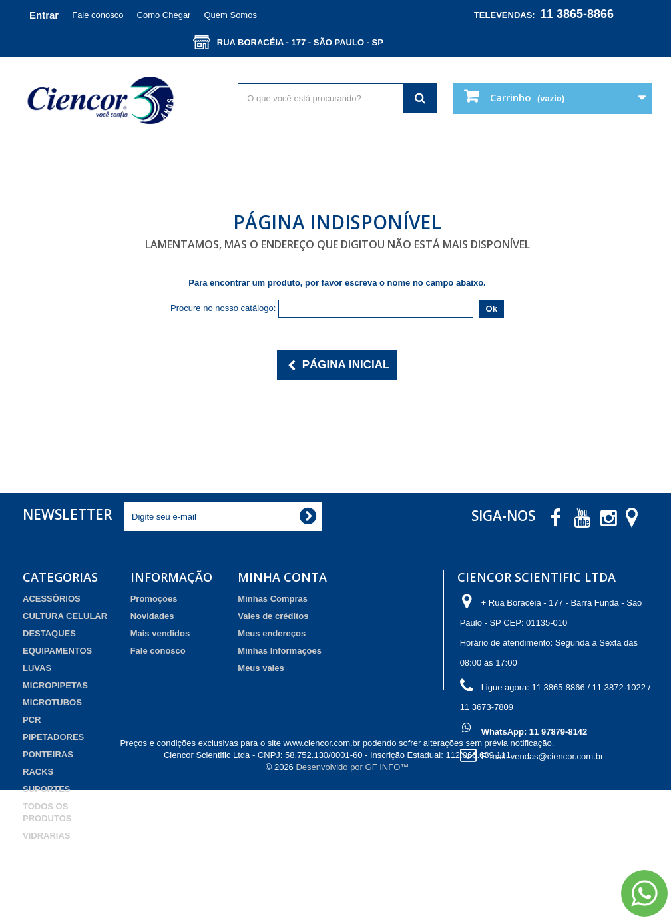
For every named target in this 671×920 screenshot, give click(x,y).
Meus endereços (272, 633)
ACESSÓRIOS (52, 599)
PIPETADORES (53, 737)
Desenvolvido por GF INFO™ (352, 897)
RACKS (38, 772)
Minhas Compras (273, 599)
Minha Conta (282, 577)
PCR (32, 720)
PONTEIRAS (48, 754)
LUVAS (37, 668)
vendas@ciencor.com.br (557, 756)
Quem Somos (230, 15)
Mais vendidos (160, 633)
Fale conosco (97, 15)
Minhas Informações (280, 651)
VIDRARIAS (47, 836)
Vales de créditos (273, 616)
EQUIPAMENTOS (57, 651)
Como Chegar (164, 15)
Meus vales (261, 668)
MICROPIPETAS (55, 685)
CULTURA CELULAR (65, 616)
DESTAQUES (49, 633)
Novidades (152, 616)
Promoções (154, 599)
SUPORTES (47, 789)
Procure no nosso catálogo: (223, 308)
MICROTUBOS (52, 702)
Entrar (44, 15)
